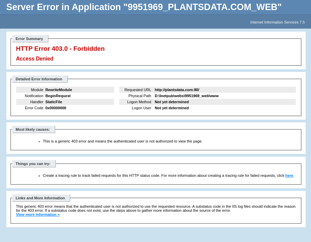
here (289, 175)
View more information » (38, 214)
